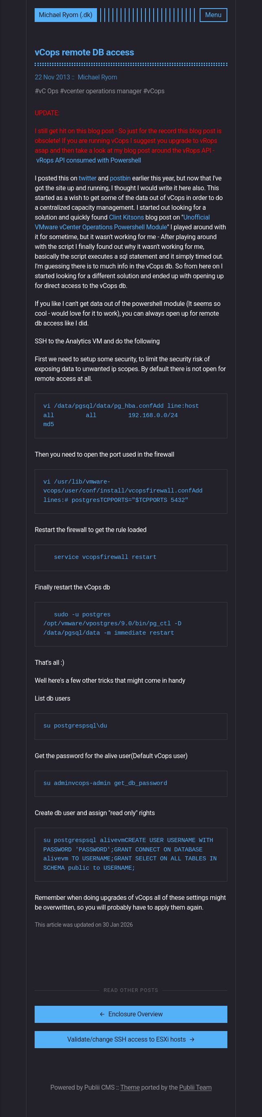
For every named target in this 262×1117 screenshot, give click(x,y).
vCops (156, 91)
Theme (130, 1087)
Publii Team (195, 1087)
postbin (120, 178)
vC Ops (48, 91)
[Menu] (213, 15)
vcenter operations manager (103, 91)
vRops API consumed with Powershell (88, 160)
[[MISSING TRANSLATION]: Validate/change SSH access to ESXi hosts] (131, 1039)
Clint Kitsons (126, 217)
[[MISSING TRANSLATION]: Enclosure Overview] (131, 1014)
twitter (87, 178)
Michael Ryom (97, 77)
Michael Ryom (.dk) (65, 15)
